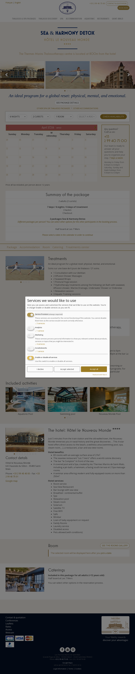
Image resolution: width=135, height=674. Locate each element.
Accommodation (74, 18)
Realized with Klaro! (100, 375)
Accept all (94, 369)
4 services (40, 344)
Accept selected (67, 369)
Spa (61, 18)
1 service (39, 331)
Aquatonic (90, 18)
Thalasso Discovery (47, 18)
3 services (40, 323)
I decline (40, 369)
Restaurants (103, 18)
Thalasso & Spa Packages (24, 18)
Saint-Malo (117, 18)
